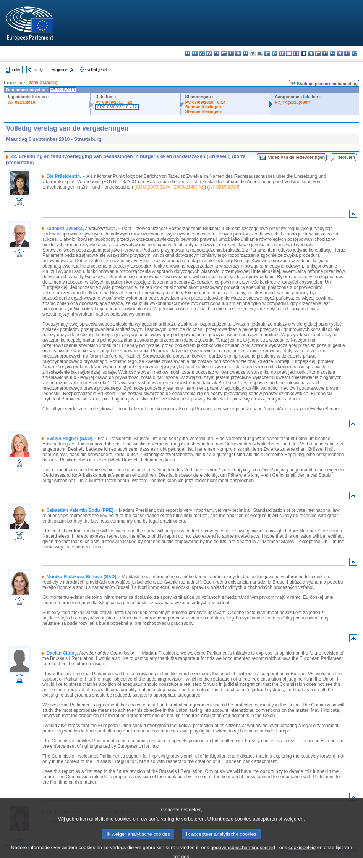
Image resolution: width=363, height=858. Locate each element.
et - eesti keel (224, 53)
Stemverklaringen (203, 107)
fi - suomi (347, 53)
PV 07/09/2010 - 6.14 (205, 102)
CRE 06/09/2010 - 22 (117, 107)
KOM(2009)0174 (153, 187)
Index (16, 70)
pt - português (318, 53)
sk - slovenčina (332, 53)
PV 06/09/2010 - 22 (113, 102)
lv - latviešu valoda (274, 53)
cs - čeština (202, 53)
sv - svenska (354, 53)
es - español (195, 53)
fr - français (245, 53)
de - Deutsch (216, 53)
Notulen (347, 157)
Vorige (39, 70)
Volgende (59, 70)
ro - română (325, 53)
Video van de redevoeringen (296, 157)
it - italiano (267, 53)
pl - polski (311, 53)
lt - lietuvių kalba (282, 53)
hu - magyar (289, 53)
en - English (238, 53)
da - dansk (209, 53)
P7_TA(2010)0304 (292, 102)
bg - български (187, 53)
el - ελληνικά (231, 53)
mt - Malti (296, 53)
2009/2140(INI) (43, 83)
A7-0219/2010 (21, 102)
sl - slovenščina (340, 53)
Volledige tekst (98, 70)
